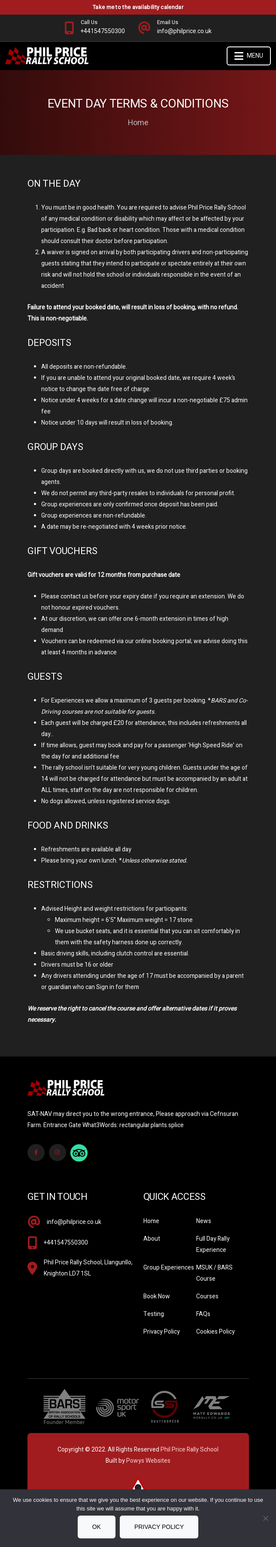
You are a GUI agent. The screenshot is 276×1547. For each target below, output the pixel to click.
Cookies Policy (215, 1331)
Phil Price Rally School (189, 1449)
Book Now (156, 1296)
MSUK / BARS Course (214, 1273)
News (203, 1221)
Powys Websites (148, 1460)
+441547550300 (66, 1242)
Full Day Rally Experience (213, 1244)
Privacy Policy (161, 1331)
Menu (248, 56)
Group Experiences (168, 1267)
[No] (265, 1518)
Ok (96, 1526)
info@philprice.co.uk (74, 1222)
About (151, 1238)
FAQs (203, 1314)
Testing (153, 1314)
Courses (207, 1296)
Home (138, 123)
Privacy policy (159, 1526)
